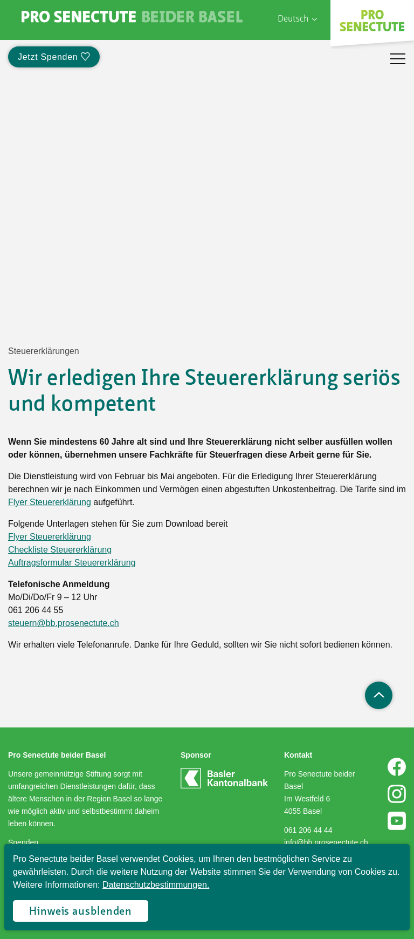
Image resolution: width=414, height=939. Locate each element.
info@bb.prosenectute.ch (326, 842)
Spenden (23, 842)
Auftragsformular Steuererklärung (72, 562)
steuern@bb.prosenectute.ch (63, 623)
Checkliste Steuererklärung (60, 549)
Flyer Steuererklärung (49, 502)
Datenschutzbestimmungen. (155, 884)
